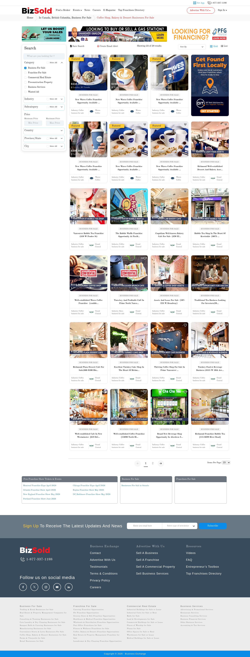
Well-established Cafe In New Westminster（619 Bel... (88, 435)
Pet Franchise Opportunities (86, 613)
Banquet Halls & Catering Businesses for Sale (41, 625)
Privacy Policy (100, 580)
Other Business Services (191, 622)
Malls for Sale (133, 616)
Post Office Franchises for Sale (87, 625)
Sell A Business (147, 553)
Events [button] (78, 10)
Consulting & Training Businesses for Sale (39, 619)
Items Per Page (214, 463)
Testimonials (99, 566)
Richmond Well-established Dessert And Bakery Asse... (210, 168)
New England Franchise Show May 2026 (41, 494)
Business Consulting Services (193, 616)
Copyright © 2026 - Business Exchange (125, 654)
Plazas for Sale (134, 629)
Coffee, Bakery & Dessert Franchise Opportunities (96, 632)
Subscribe (212, 526)
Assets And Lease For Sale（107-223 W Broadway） (169, 301)
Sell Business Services (152, 573)
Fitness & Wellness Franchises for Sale (91, 629)
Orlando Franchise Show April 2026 (39, 490)
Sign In (222, 10)
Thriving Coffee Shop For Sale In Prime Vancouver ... (169, 368)
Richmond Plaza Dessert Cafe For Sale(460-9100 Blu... (88, 368)
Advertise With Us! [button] (200, 10)
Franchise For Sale (37, 73)
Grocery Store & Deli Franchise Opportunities (94, 616)
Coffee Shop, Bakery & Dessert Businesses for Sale (43, 635)
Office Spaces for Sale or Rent (140, 632)
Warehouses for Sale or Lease (140, 635)
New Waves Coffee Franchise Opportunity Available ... (88, 101)
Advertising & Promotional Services (196, 610)
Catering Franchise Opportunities (88, 610)
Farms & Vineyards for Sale (32, 638)
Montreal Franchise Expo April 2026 (39, 486)
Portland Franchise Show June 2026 (39, 499)
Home (30, 18)
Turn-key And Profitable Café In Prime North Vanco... (129, 301)
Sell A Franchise (147, 559)
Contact (95, 553)
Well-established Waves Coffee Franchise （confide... (88, 301)
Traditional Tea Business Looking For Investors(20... (209, 301)
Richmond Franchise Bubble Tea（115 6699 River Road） (210, 435)
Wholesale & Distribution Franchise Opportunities (96, 622)
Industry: (77, 110)
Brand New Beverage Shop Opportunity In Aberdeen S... (169, 435)
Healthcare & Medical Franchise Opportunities (94, 619)
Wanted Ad (33, 92)
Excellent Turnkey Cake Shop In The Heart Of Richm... (129, 368)
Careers (97, 10)
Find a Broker (63, 10)
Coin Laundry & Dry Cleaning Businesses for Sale (42, 622)
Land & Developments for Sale (141, 619)
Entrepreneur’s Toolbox (202, 566)
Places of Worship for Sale (139, 625)
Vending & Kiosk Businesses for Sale (36, 610)
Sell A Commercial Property (155, 566)
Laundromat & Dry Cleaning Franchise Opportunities (97, 641)
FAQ (189, 559)
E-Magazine (109, 10)
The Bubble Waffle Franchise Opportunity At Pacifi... (129, 235)
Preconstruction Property (40, 82)
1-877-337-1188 (36, 559)
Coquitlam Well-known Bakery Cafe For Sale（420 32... (169, 235)
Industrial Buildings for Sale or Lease (144, 610)
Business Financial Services (193, 619)
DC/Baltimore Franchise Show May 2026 (91, 494)
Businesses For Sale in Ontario (135, 486)
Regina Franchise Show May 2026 (88, 490)
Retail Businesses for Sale (32, 641)
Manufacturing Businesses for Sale (35, 629)
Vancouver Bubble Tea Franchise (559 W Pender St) (88, 235)
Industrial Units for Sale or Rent (142, 613)
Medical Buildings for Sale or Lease (143, 638)
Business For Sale (36, 68)
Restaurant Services (189, 613)
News (87, 10)
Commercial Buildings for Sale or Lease (145, 622)
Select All (53, 63)
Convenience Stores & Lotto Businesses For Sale (42, 632)
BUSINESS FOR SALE (88, 95)
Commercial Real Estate (39, 77)
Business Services (36, 87)
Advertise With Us (102, 559)
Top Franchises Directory (131, 10)
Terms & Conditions (104, 573)
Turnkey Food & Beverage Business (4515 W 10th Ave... (210, 368)
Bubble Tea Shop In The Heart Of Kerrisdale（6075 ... (210, 235)
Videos (191, 553)
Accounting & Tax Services (192, 625)
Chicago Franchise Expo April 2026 (89, 486)
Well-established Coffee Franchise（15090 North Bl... (129, 435)
